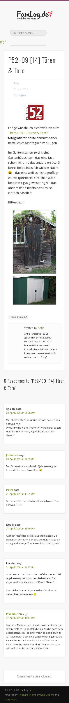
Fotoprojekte (20, 95)
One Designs (47, 694)
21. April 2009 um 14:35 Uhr (20, 494)
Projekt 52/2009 (19, 316)
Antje (16, 83)
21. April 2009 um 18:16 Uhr (20, 528)
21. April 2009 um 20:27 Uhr (20, 567)
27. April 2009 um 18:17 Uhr (20, 618)
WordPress (10, 699)
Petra (9, 489)
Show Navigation (55, 33)
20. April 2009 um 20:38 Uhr (20, 412)
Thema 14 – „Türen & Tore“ (28, 133)
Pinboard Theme (27, 694)
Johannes (12, 455)
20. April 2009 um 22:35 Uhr (20, 459)
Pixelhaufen (14, 614)
